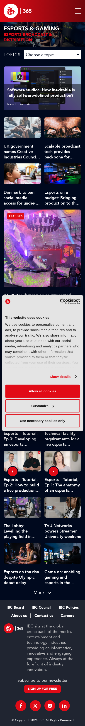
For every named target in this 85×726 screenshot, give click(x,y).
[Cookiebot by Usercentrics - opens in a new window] (60, 301)
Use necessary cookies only (42, 420)
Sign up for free (42, 689)
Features (15, 216)
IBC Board (15, 607)
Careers (67, 615)
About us (19, 615)
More (39, 592)
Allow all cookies (42, 391)
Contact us (43, 615)
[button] (77, 11)
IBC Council (41, 607)
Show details (60, 377)
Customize (42, 406)
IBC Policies (69, 607)
